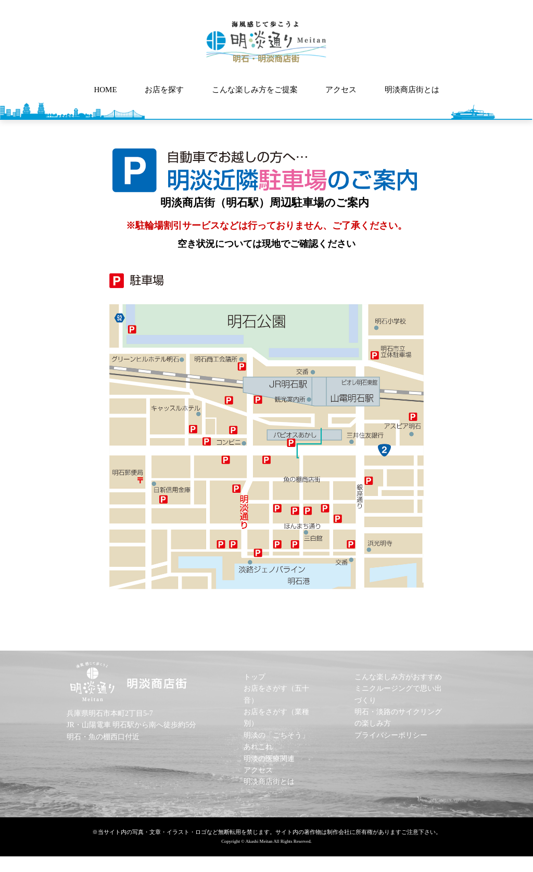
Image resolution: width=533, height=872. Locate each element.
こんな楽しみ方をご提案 (255, 89)
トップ (254, 677)
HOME (105, 89)
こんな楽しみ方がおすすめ (398, 677)
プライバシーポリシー (390, 735)
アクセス (341, 89)
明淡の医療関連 (269, 759)
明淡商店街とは (412, 89)
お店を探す (164, 89)
